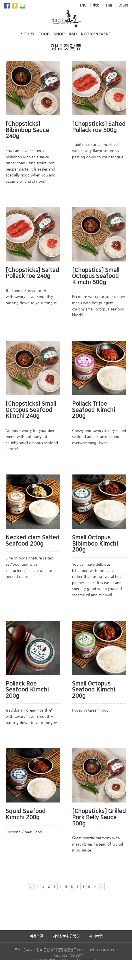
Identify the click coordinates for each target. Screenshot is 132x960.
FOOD (44, 34)
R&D (73, 34)
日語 (109, 5)
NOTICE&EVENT (96, 34)
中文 (96, 5)
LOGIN (123, 5)
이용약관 (36, 936)
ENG (83, 5)
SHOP (59, 34)
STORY (27, 34)
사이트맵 (96, 936)
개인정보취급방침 (66, 936)
